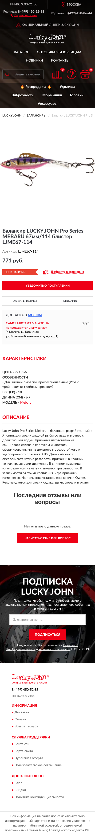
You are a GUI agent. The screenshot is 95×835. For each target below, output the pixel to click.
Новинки (34, 60)
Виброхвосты (23, 95)
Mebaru (26, 402)
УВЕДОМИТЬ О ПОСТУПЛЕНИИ (48, 285)
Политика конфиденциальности (39, 797)
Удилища (67, 87)
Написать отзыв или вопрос (47, 538)
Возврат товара (26, 726)
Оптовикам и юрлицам (59, 52)
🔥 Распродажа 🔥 (36, 87)
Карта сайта (24, 751)
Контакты (60, 60)
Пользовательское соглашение (38, 765)
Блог (18, 783)
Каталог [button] (21, 52)
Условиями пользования (55, 649)
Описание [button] (70, 301)
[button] (24, 15)
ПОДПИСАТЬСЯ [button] (47, 634)
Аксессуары (47, 103)
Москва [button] (35, 315)
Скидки (20, 790)
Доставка (22, 712)
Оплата (20, 719)
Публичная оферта (29, 758)
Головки (76, 95)
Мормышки (52, 95)
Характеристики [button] (25, 301)
